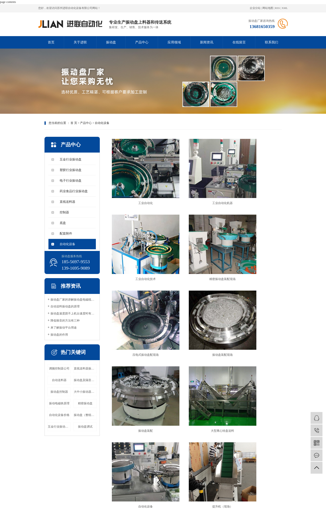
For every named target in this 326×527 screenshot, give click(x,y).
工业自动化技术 (254, 187)
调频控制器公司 (59, 368)
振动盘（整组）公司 (85, 415)
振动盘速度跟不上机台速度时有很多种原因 (74, 313)
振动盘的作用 (59, 334)
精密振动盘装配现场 (136, 247)
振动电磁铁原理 (59, 403)
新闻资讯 (206, 42)
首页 (51, 42)
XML (285, 8)
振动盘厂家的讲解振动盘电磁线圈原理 (74, 299)
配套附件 (66, 233)
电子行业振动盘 (71, 180)
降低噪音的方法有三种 (65, 320)
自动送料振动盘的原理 (65, 306)
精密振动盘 (85, 403)
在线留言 (239, 42)
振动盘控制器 (59, 391)
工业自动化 (136, 187)
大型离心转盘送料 (195, 307)
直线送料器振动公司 (85, 368)
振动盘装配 (136, 307)
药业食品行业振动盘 (74, 191)
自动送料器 (59, 380)
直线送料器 (67, 201)
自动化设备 (102, 123)
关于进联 (80, 42)
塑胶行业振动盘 (71, 170)
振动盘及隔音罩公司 (85, 380)
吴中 (203, 514)
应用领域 (174, 42)
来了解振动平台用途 (64, 327)
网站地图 (267, 8)
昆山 (175, 514)
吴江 (198, 514)
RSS (277, 8)
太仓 (192, 514)
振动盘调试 (85, 426)
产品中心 (141, 42)
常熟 (186, 514)
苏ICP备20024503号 (217, 509)
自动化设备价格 (59, 415)
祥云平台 (247, 509)
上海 (164, 514)
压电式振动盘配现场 (196, 247)
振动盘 (111, 42)
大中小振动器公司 (85, 391)
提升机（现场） (136, 367)
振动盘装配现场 (254, 247)
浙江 (170, 514)
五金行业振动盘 (71, 159)
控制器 (64, 212)
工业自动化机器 (195, 187)
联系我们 (271, 42)
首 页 (73, 123)
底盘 (63, 223)
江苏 (158, 514)
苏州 (181, 514)
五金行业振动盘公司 (59, 426)
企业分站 (255, 8)
